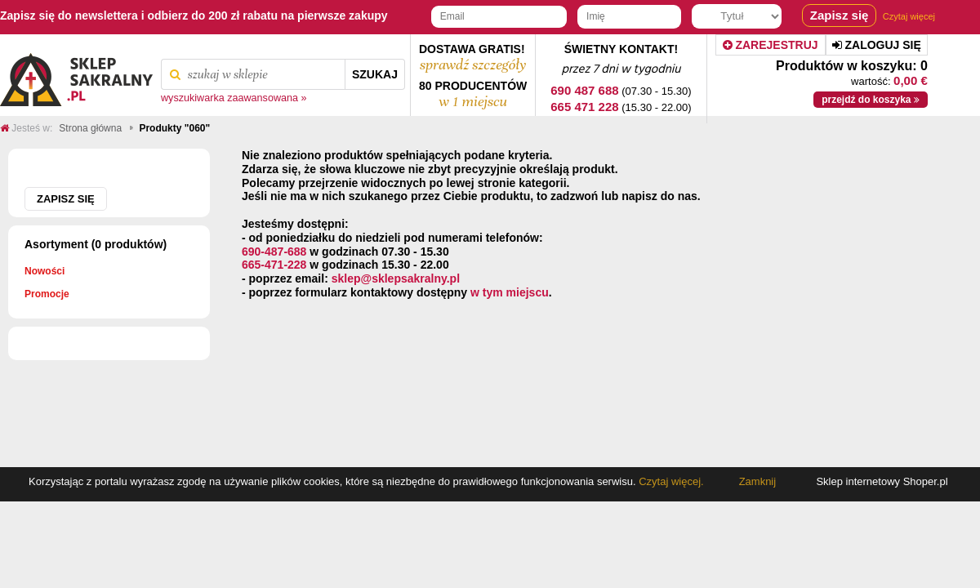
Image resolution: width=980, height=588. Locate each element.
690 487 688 (584, 90)
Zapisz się (66, 199)
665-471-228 (274, 264)
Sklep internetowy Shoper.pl (881, 481)
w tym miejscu (509, 292)
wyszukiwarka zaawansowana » (234, 98)
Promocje (46, 294)
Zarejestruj (770, 44)
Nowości (44, 271)
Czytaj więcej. (670, 481)
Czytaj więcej (909, 16)
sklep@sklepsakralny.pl (396, 278)
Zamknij (758, 481)
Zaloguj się (876, 44)
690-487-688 (274, 251)
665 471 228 (584, 107)
